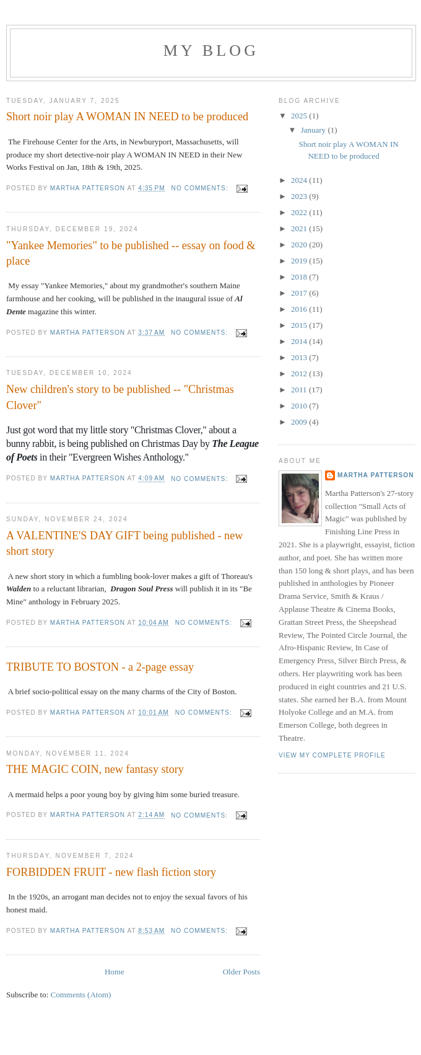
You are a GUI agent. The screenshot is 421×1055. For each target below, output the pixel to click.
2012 (300, 373)
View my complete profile (332, 755)
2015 (300, 325)
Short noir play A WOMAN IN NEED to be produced (127, 116)
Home (114, 971)
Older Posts (241, 971)
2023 (300, 196)
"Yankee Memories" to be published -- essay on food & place (130, 253)
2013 (300, 357)
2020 (300, 244)
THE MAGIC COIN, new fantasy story (95, 769)
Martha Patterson (375, 475)
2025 (300, 115)
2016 (300, 309)
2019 (300, 260)
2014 (300, 341)
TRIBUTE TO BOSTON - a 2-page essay (100, 667)
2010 (300, 405)
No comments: (201, 188)
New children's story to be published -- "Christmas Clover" (120, 397)
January (314, 130)
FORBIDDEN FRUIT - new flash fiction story (111, 872)
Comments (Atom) (81, 994)
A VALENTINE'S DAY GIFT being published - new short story (124, 543)
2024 (300, 180)
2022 (300, 212)
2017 (300, 293)
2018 (300, 276)
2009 (300, 421)
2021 (300, 228)
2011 (300, 389)
